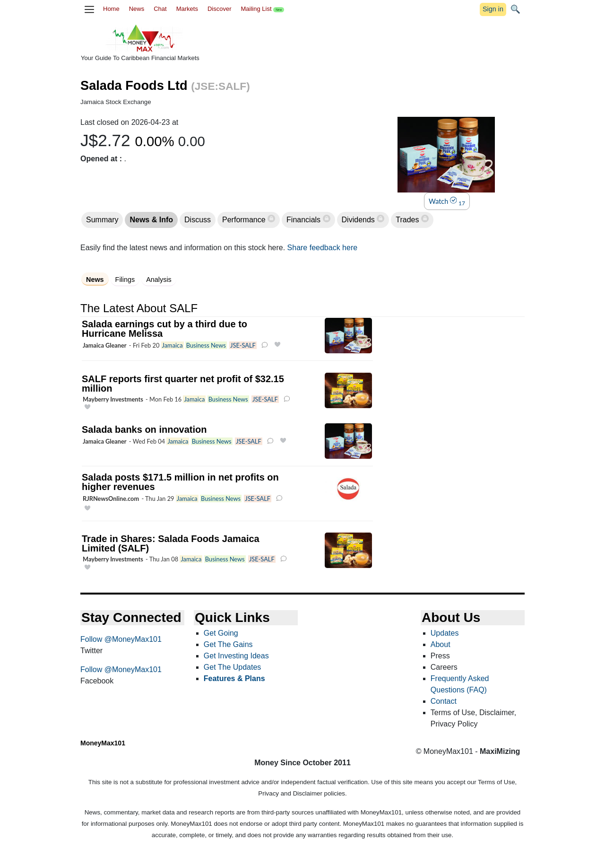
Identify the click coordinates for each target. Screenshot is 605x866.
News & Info (151, 220)
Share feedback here (322, 248)
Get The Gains (228, 644)
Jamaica (172, 345)
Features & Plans (234, 678)
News (137, 8)
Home (111, 8)
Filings (125, 279)
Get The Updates (232, 667)
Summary (102, 220)
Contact (444, 701)
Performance (245, 220)
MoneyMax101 (102, 743)
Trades (408, 220)
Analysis (159, 279)
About (440, 644)
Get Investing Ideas (236, 656)
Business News (206, 345)
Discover (219, 8)
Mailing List (262, 8)
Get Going (221, 633)
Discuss (197, 220)
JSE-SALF (243, 345)
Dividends (359, 220)
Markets (187, 8)
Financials (304, 220)
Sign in (493, 9)
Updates (445, 633)
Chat (160, 8)
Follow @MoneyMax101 (121, 639)
